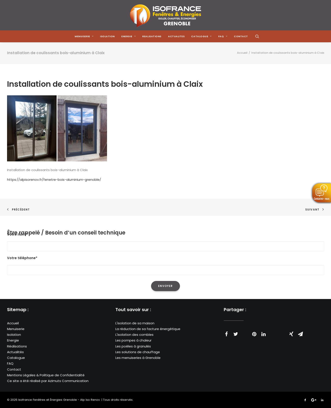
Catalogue (16, 357)
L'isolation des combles (134, 334)
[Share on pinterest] (254, 334)
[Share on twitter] (235, 334)
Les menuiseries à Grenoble (138, 357)
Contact (14, 369)
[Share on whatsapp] (272, 331)
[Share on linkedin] (263, 334)
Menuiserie (15, 329)
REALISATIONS (151, 36)
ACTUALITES (176, 36)
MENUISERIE (84, 36)
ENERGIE (128, 36)
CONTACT (241, 36)
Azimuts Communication (68, 380)
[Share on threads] (245, 331)
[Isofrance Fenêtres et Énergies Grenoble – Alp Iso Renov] (165, 15)
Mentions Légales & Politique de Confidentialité (46, 375)
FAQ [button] (222, 36)
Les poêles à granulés (133, 346)
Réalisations (17, 346)
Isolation (107, 36)
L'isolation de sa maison (134, 323)
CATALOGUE (201, 36)
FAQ (10, 363)
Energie (13, 340)
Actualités (15, 352)
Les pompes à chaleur (133, 340)
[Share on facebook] (226, 334)
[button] (257, 36)
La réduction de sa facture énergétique (147, 329)
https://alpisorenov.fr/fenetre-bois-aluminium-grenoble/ (54, 179)
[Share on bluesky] (282, 331)
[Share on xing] (291, 334)
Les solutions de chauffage (137, 352)
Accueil (242, 53)
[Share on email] (300, 334)
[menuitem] (84, 36)
